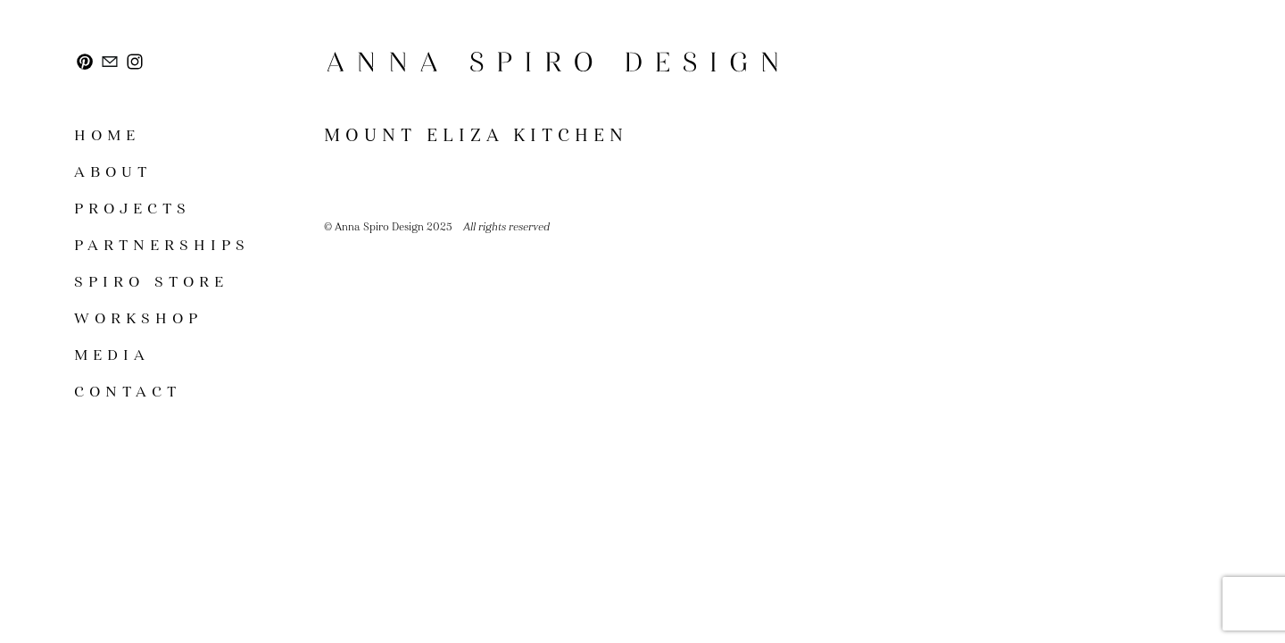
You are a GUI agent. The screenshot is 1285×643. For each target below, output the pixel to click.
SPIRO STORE (151, 281)
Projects (132, 208)
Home (107, 135)
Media (112, 355)
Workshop (138, 318)
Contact (127, 391)
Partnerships (162, 245)
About (113, 172)
